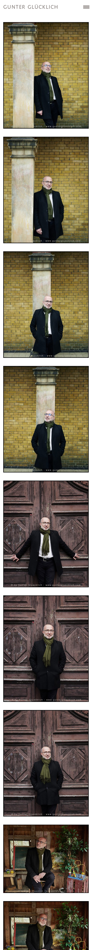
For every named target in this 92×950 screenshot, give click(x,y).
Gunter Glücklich (30, 7)
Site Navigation (86, 7)
